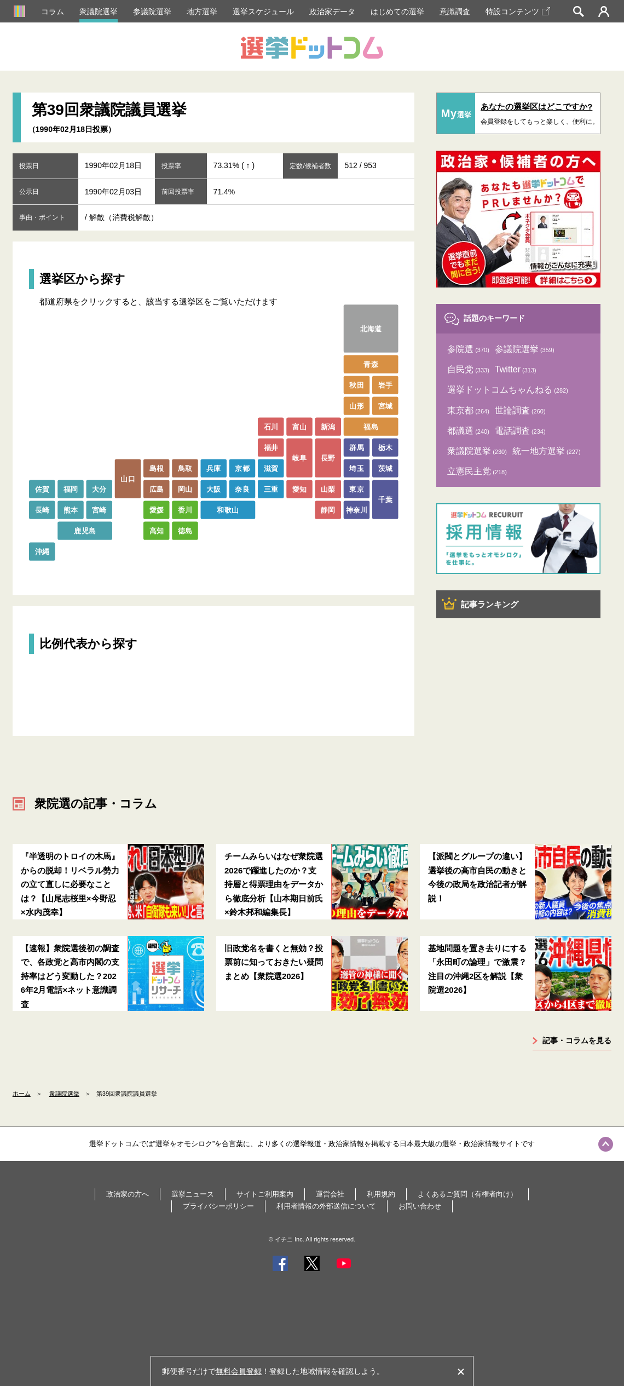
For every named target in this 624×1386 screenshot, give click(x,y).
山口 (127, 478)
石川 (270, 426)
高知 (156, 530)
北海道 (371, 328)
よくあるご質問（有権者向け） (467, 1194)
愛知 (299, 489)
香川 (185, 509)
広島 (156, 489)
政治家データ (332, 11)
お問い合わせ (419, 1206)
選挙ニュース (192, 1194)
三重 (270, 489)
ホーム (22, 1093)
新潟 (328, 426)
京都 (242, 468)
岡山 (185, 489)
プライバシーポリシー (218, 1206)
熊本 (70, 509)
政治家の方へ (127, 1194)
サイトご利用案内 (264, 1194)
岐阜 (299, 457)
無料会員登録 (239, 1371)
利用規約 (381, 1194)
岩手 (385, 385)
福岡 (70, 489)
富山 (299, 426)
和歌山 (228, 509)
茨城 (385, 468)
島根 (156, 468)
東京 (356, 489)
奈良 (242, 489)
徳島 (185, 530)
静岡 (328, 509)
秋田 (356, 385)
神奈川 (357, 509)
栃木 (385, 447)
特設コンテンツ (518, 11)
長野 (328, 457)
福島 (370, 426)
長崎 (41, 509)
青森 (370, 364)
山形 (356, 405)
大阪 (213, 489)
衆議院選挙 (98, 11)
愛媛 (156, 509)
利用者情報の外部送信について (326, 1206)
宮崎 (99, 509)
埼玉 (356, 468)
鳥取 (185, 468)
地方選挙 (202, 11)
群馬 (356, 447)
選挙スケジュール (263, 11)
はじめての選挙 (397, 11)
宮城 (385, 405)
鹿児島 (85, 530)
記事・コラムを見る (576, 1040)
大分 (99, 489)
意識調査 (455, 11)
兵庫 (213, 468)
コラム (52, 11)
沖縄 (41, 551)
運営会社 (330, 1194)
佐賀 (41, 489)
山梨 (328, 489)
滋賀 (270, 468)
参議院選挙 (152, 11)
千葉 (385, 499)
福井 (270, 447)
